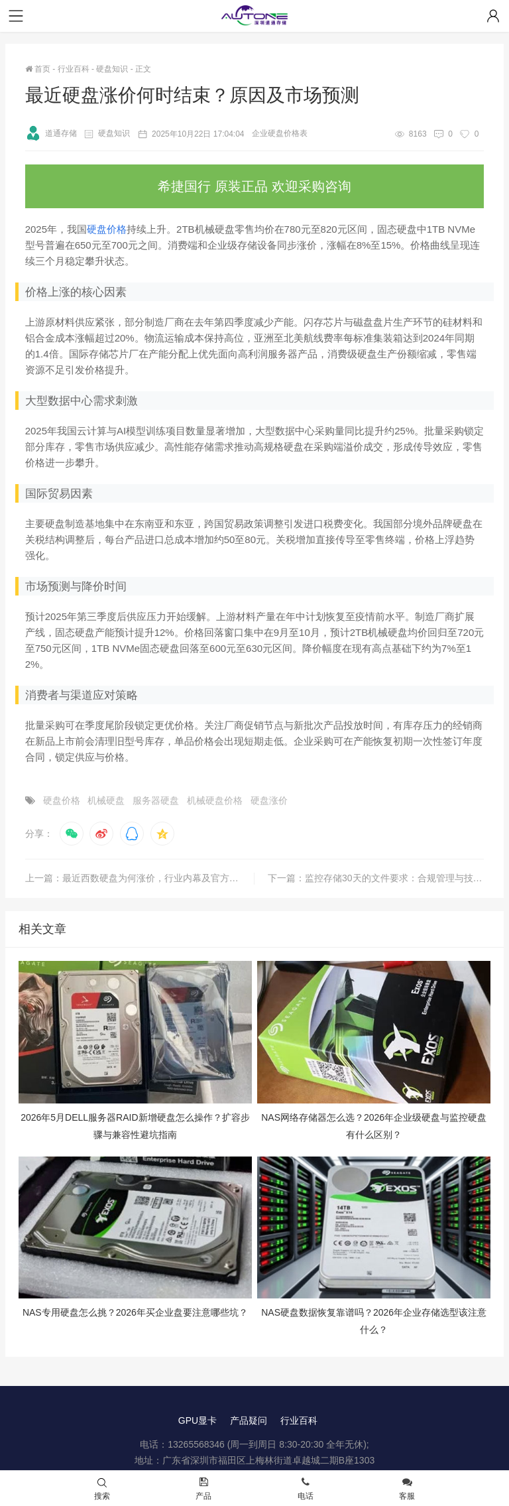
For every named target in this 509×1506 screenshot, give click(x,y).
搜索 (102, 1489)
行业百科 (73, 69)
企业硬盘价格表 (280, 133)
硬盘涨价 (269, 800)
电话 (305, 1489)
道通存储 (51, 133)
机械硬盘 (106, 800)
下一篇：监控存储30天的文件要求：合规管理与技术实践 (376, 878)
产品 (203, 1489)
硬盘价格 (107, 229)
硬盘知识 (112, 69)
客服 (407, 1489)
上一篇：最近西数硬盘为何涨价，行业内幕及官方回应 (136, 878)
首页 (37, 69)
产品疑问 (248, 1420)
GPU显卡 (197, 1420)
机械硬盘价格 (215, 800)
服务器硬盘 (156, 800)
